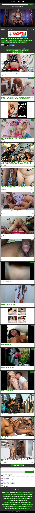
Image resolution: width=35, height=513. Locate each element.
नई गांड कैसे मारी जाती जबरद (27, 504)
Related (12, 48)
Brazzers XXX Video (25, 508)
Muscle (23, 42)
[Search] (15, 4)
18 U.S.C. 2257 (22, 511)
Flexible (15, 42)
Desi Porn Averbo (23, 500)
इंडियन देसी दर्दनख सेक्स (9, 508)
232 (28, 29)
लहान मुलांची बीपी (6, 494)
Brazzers (26, 40)
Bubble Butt (20, 40)
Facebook (12, 45)
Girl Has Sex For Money (15, 498)
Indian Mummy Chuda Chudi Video (11, 496)
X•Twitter (7, 45)
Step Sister (6, 498)
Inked (19, 42)
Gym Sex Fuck (25, 50)
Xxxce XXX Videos (6, 504)
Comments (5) (21, 48)
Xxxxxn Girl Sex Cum (13, 500)
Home (10, 511)
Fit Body (15, 40)
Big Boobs (17, 38)
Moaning (26, 38)
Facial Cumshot (4, 40)
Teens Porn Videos (27, 494)
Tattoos (2, 42)
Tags (13, 511)
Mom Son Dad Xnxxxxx (28, 492)
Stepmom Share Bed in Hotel (20, 506)
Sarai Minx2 (11, 38)
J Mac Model (4, 38)
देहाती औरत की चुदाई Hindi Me (26, 496)
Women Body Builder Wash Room (12, 502)
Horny (10, 40)
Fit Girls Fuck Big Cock (17, 52)
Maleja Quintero (5, 492)
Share (2, 45)
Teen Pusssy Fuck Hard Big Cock (13, 50)
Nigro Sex (17, 508)
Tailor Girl (30, 506)
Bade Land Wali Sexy (26, 498)
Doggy (30, 40)
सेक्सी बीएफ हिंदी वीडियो (25, 502)
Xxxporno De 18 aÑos (8, 506)
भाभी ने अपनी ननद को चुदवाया (16, 492)
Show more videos (17, 465)
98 (32, 29)
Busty (21, 38)
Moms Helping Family (16, 504)
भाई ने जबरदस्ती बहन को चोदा (16, 494)
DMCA (17, 511)
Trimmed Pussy (8, 42)
